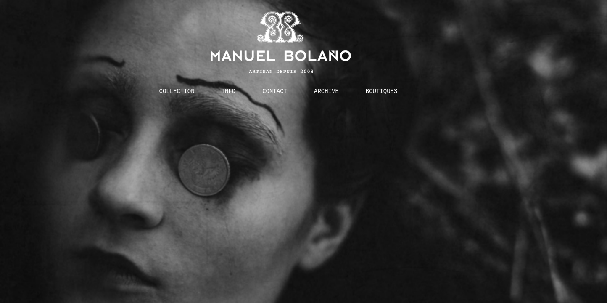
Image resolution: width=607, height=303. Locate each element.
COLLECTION (177, 91)
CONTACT (274, 91)
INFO (229, 91)
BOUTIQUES (382, 91)
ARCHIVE (326, 91)
